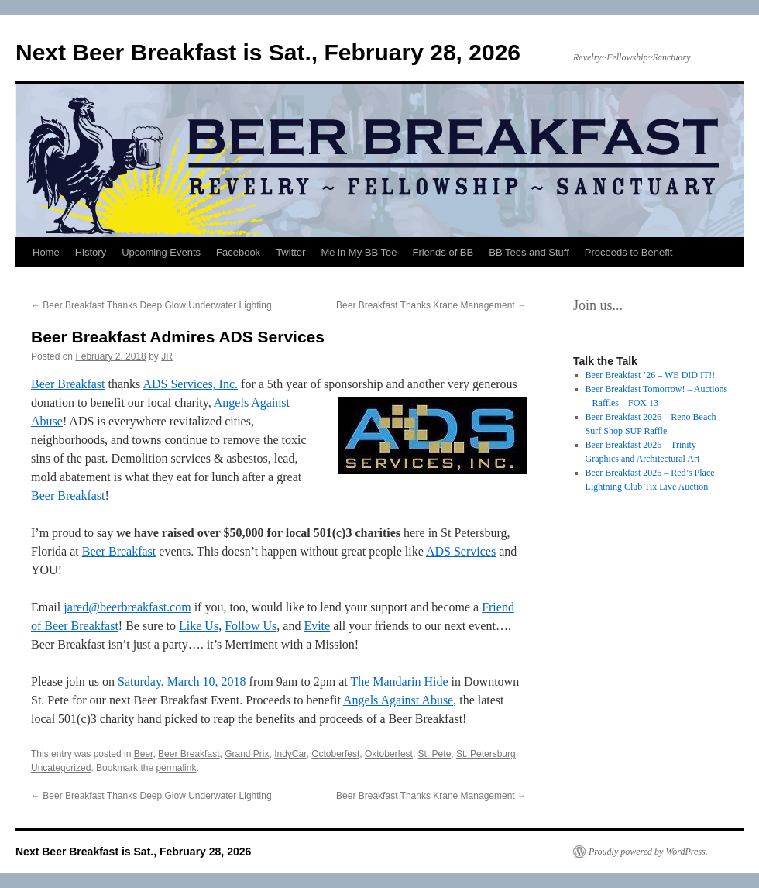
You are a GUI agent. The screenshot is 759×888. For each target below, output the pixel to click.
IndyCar (290, 754)
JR (167, 356)
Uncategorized (61, 767)
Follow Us (250, 625)
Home (46, 252)
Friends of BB (442, 252)
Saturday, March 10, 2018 (182, 681)
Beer (143, 754)
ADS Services (461, 551)
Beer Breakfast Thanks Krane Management (431, 305)
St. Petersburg (486, 754)
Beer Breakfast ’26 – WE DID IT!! (651, 375)
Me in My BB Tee (359, 252)
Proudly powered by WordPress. (648, 851)
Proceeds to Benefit (628, 252)
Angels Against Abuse (398, 700)
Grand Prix (247, 754)
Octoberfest (335, 754)
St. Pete (435, 754)
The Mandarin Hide (399, 681)
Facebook (238, 252)
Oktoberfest (389, 754)
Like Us (198, 625)
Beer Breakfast (68, 384)
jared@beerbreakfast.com (127, 607)
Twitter (290, 252)
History (90, 252)
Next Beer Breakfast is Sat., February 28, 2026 (267, 52)
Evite (317, 625)
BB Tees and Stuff (529, 252)
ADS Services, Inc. (190, 384)
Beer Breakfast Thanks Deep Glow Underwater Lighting (151, 305)
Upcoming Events (161, 252)
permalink (176, 767)
